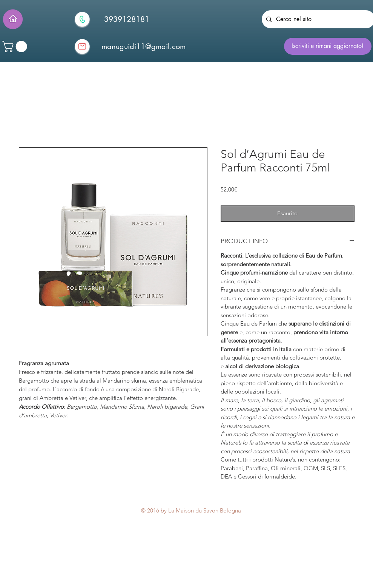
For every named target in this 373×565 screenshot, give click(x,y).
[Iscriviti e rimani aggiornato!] (327, 46)
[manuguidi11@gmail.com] (143, 46)
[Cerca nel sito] (317, 19)
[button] (16, 46)
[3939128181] (126, 19)
